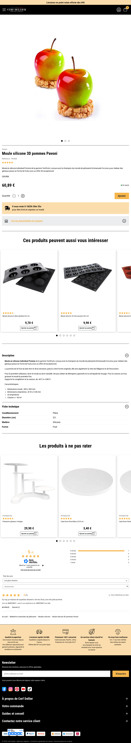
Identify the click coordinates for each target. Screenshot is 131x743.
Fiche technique (65, 406)
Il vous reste (24, 206)
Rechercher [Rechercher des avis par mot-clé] (64, 586)
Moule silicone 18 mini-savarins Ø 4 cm (75, 316)
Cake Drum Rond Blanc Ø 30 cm (72, 521)
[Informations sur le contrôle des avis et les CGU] (43, 565)
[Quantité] (18, 195)
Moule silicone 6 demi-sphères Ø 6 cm (16, 316)
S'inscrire (121, 673)
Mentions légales (23, 741)
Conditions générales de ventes (41, 741)
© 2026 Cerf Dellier (9, 741)
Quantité (6, 196)
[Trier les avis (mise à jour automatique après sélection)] (66, 580)
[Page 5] (71, 335)
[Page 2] (65, 141)
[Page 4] (67, 335)
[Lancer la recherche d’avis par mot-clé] (127, 586)
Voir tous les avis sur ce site (31, 570)
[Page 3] (69, 141)
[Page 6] (74, 335)
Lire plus (5, 176)
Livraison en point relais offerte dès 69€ (65, 2)
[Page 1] (62, 141)
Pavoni (4, 149)
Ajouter (122, 195)
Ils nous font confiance (118, 637)
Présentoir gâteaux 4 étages (13, 521)
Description (65, 355)
